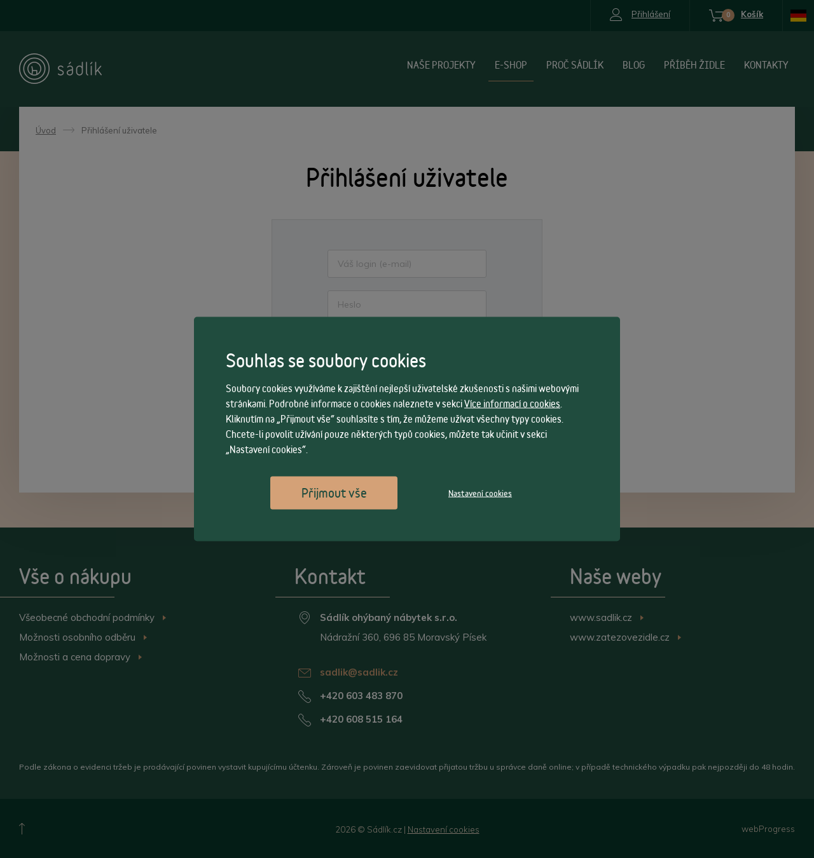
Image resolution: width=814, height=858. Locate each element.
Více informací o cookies (512, 404)
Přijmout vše (334, 492)
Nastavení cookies (480, 493)
